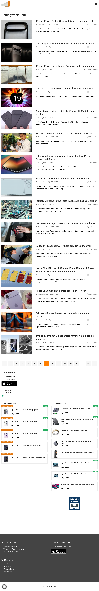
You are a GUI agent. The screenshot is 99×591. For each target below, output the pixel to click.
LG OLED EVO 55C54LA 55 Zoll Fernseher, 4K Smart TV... (78, 485)
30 (88, 363)
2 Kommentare (93, 137)
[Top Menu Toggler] (96, 4)
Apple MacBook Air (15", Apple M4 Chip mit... (75, 463)
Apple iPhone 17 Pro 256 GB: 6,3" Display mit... (26, 445)
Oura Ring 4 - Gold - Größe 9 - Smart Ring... (75, 430)
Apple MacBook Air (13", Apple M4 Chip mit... (75, 474)
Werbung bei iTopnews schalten (13, 549)
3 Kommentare (93, 47)
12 (77, 363)
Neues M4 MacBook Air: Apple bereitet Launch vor (63, 246)
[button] (4, 586)
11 (71, 363)
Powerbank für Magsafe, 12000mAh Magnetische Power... (77, 420)
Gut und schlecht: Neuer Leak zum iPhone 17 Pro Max (65, 133)
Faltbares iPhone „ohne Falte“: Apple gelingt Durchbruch (66, 201)
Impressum (8, 390)
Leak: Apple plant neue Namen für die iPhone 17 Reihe (65, 43)
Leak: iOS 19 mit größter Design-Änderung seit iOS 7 (64, 88)
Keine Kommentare (92, 69)
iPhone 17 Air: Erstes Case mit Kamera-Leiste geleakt (64, 21)
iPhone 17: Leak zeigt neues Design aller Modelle (62, 178)
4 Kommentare (93, 182)
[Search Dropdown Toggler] (90, 3)
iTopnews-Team (10, 379)
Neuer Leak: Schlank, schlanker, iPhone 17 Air (60, 290)
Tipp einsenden (10, 377)
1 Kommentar (94, 24)
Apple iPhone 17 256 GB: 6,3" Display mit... (25, 410)
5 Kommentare (93, 92)
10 (65, 363)
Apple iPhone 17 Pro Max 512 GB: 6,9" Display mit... (28, 457)
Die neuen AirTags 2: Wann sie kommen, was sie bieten (65, 223)
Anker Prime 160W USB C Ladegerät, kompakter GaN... (76, 442)
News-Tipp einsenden (10, 546)
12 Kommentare (93, 162)
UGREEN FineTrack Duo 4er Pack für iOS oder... (76, 409)
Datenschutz (9, 392)
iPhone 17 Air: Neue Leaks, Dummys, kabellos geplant (65, 66)
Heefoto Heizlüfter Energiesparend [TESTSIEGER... (77, 452)
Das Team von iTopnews (11, 551)
